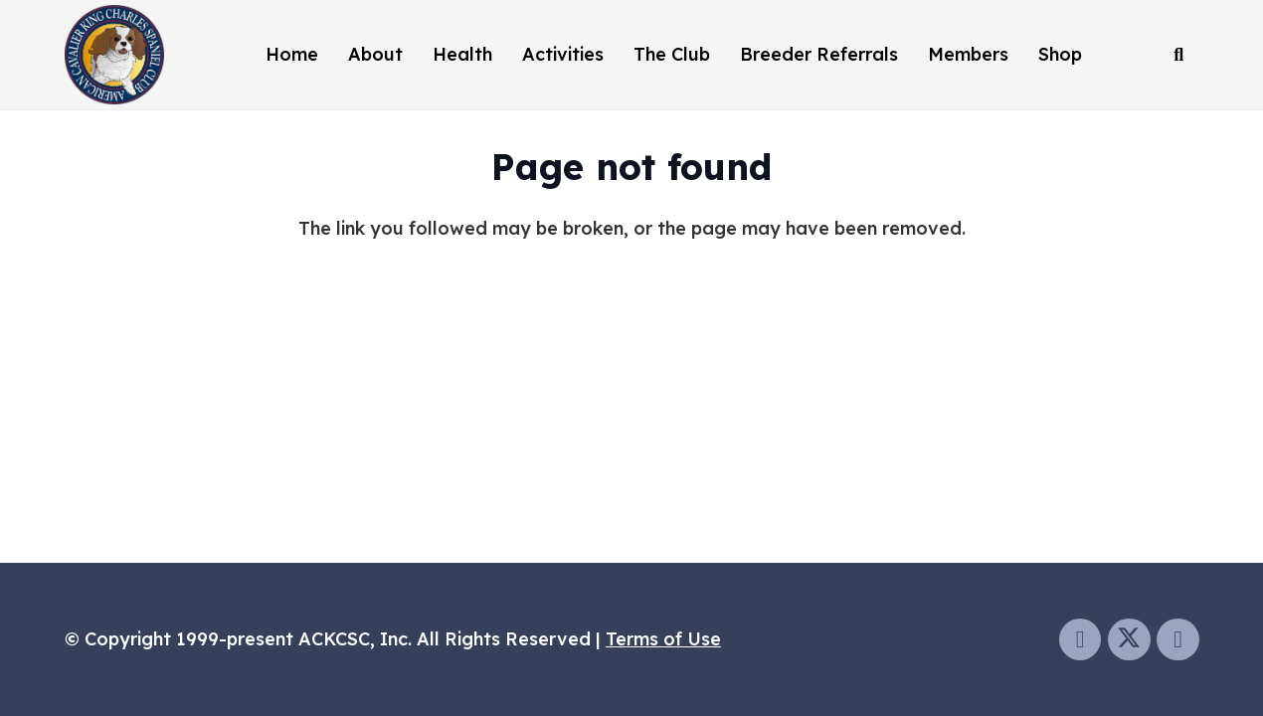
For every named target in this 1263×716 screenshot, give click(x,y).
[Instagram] (1178, 640)
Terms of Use (663, 638)
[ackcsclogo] (114, 54)
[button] (1178, 55)
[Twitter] (1129, 640)
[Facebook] (1080, 640)
